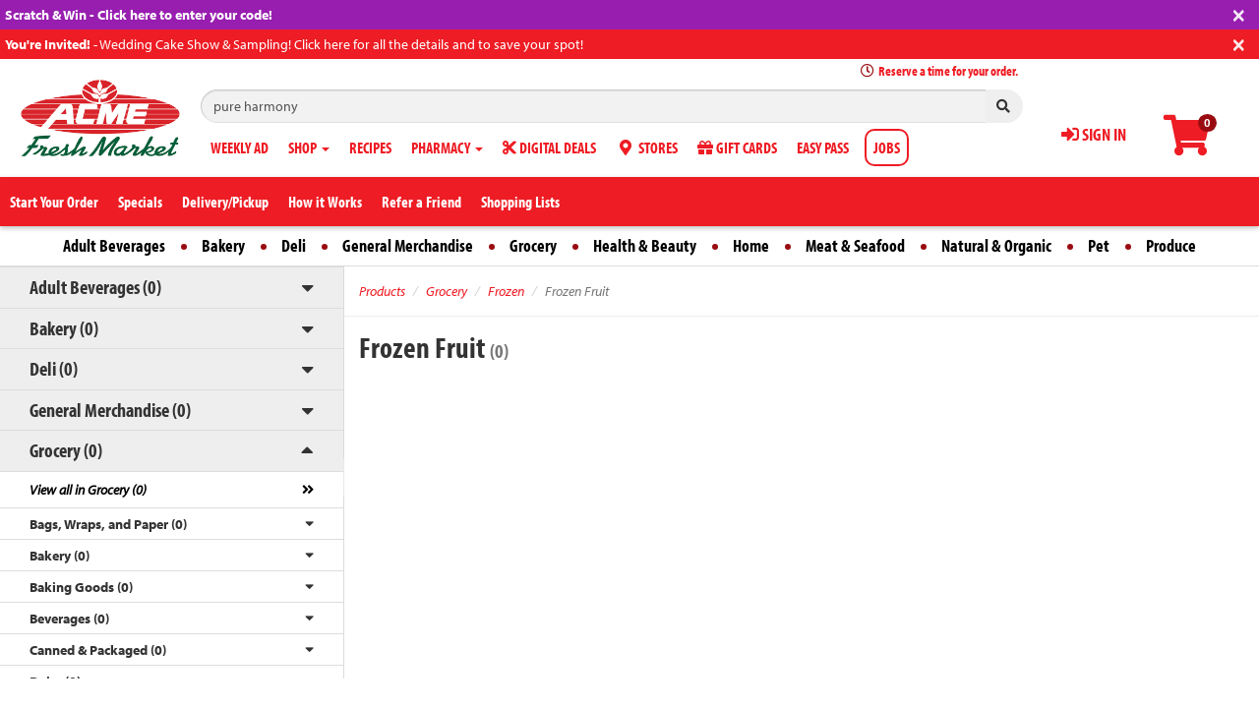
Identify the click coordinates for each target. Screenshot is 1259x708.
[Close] (1238, 13)
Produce (1171, 245)
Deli (293, 245)
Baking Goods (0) (81, 587)
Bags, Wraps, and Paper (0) (108, 524)
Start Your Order (54, 201)
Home (751, 245)
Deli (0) (54, 368)
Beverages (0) (69, 618)
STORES (647, 147)
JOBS (886, 147)
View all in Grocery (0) (88, 490)
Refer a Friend (421, 201)
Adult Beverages (114, 245)
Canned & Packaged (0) (98, 650)
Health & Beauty (644, 245)
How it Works (325, 201)
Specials (140, 201)
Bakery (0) (64, 328)
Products (382, 291)
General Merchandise (407, 245)
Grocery (533, 245)
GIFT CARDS (737, 147)
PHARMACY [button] (447, 147)
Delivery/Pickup (225, 201)
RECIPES (370, 147)
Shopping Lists (520, 201)
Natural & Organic (996, 245)
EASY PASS (823, 147)
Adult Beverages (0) (95, 286)
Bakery (223, 245)
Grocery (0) (66, 450)
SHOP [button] (309, 147)
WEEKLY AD (239, 147)
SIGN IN (1093, 134)
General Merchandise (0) (110, 409)
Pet (1098, 245)
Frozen (506, 291)
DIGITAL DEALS (549, 147)
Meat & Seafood (855, 245)
